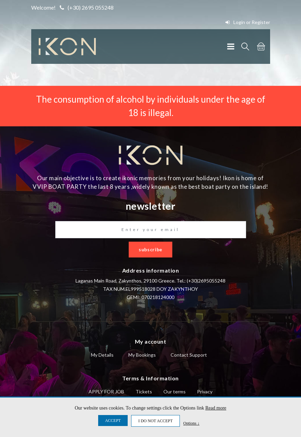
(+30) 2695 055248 (87, 7)
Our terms (174, 391)
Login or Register (247, 22)
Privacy (204, 391)
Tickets (144, 391)
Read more (215, 408)
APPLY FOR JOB (106, 391)
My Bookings (142, 355)
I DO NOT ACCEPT (155, 420)
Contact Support (189, 355)
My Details (102, 355)
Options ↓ (191, 423)
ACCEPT (113, 420)
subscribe (150, 249)
